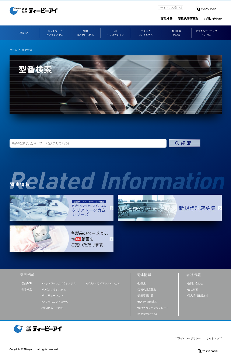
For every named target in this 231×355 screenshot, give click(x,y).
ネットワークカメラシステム (59, 283)
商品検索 (166, 18)
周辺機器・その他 (53, 307)
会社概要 (193, 289)
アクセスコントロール (55, 301)
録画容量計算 (145, 295)
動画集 (142, 283)
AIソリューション (53, 295)
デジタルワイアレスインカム (103, 283)
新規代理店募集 (188, 18)
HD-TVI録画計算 (147, 301)
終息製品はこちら (148, 314)
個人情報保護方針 (198, 295)
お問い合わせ (213, 18)
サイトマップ (214, 338)
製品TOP (24, 32)
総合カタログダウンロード (153, 307)
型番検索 (27, 289)
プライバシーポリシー (188, 338)
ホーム (13, 49)
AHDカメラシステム (54, 289)
